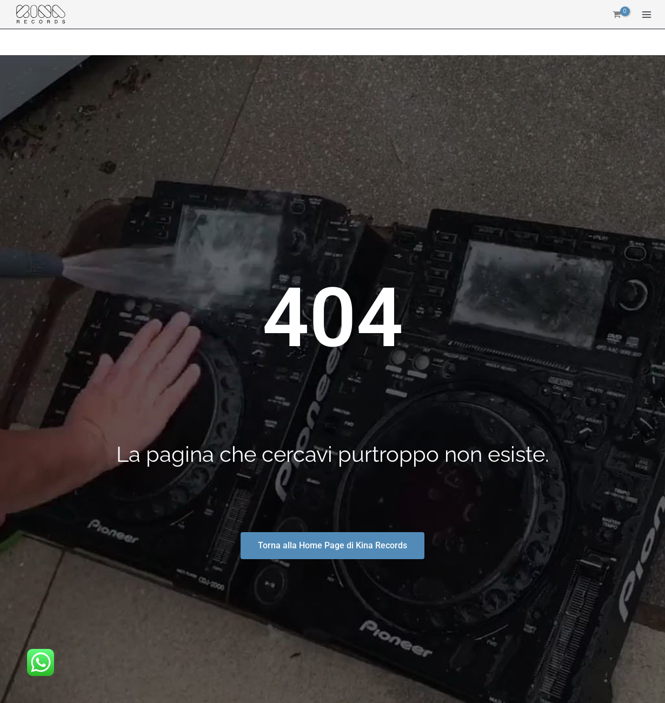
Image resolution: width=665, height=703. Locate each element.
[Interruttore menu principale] (646, 15)
